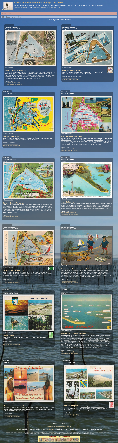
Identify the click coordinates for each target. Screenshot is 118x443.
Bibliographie (84, 429)
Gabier (10, 341)
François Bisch (75, 432)
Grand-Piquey (55, 5)
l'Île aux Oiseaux (66, 140)
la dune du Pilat (98, 140)
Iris (67, 279)
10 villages (50, 429)
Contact (99, 429)
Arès (28, 139)
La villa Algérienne (39, 76)
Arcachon (90, 140)
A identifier (71, 429)
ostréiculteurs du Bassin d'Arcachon (71, 273)
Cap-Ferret (99, 5)
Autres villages (58, 429)
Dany (9, 278)
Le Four (11, 75)
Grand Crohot (29, 5)
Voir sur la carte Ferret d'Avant (13, 82)
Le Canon (78, 5)
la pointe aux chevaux (97, 407)
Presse (43, 429)
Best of (77, 429)
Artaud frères (11, 142)
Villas (65, 429)
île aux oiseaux (80, 203)
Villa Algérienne (36, 273)
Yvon (68, 147)
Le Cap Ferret (32, 78)
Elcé (9, 215)
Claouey (37, 5)
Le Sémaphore (13, 78)
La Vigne (91, 5)
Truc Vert (70, 5)
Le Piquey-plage (50, 75)
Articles (38, 429)
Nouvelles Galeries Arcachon (75, 76)
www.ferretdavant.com (47, 433)
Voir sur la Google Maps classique (14, 84)
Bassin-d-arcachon (10, 67)
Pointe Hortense (34, 275)
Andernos (34, 139)
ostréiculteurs (68, 408)
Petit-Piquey (46, 5)
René (10, 413)
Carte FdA (32, 429)
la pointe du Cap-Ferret (102, 208)
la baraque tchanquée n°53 (17, 409)
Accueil (16, 5)
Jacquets (26, 273)
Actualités (24, 429)
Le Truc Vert (33, 210)
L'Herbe (84, 5)
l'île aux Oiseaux (48, 72)
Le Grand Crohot (23, 209)
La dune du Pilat (93, 340)
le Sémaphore (70, 208)
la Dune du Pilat (98, 338)
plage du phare (15, 410)
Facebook (92, 433)
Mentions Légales (77, 433)
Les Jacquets (18, 75)
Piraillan (63, 5)
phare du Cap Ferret (89, 138)
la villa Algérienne (98, 206)
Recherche (93, 429)
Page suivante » (63, 423)
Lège (22, 5)
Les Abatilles (80, 341)
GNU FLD (59, 433)
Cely (70, 413)
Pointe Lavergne (19, 275)
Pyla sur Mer (102, 340)
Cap (12, 81)
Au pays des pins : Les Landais (81, 275)
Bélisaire (48, 76)
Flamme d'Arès (7, 279)
